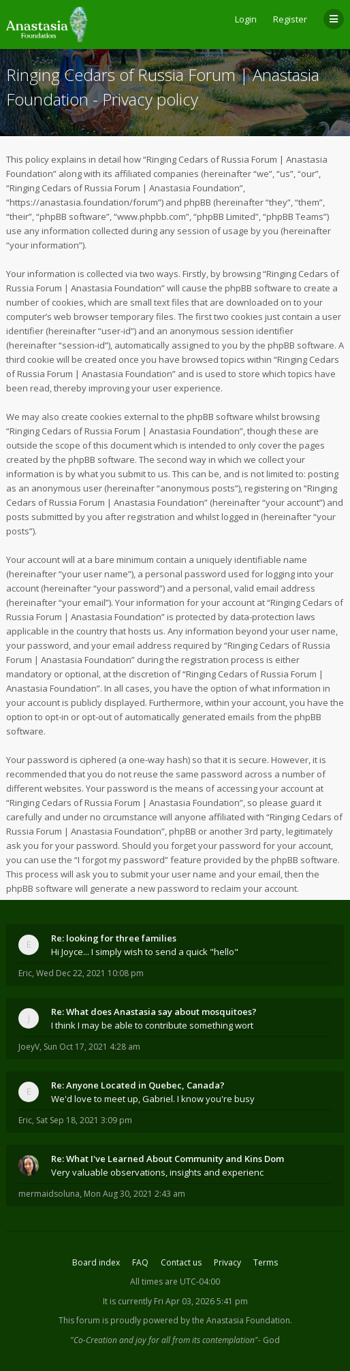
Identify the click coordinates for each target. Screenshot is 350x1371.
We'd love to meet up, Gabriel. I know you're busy (153, 1099)
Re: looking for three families (113, 938)
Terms (265, 1262)
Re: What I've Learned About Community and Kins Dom (167, 1158)
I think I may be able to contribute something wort (152, 1025)
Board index (96, 1262)
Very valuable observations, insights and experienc (157, 1172)
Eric (25, 973)
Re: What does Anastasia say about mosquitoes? (154, 1011)
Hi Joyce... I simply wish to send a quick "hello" (144, 952)
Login (246, 19)
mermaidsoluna (49, 1193)
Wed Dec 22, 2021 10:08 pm (90, 973)
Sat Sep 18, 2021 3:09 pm (84, 1120)
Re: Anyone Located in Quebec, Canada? (138, 1085)
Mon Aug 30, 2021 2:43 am (134, 1193)
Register (290, 19)
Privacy (227, 1262)
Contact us (181, 1262)
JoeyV (28, 1046)
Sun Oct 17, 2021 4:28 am (92, 1046)
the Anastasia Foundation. (242, 1320)
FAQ (140, 1262)
